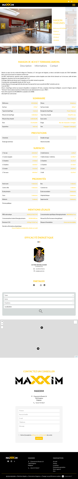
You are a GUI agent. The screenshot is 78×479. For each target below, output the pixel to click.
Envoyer (39, 438)
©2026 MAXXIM (11, 476)
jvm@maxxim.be (40, 271)
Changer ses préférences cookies (51, 476)
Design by (68, 476)
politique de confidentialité (39, 435)
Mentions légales (22, 476)
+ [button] (2, 321)
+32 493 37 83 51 (40, 269)
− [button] (2, 324)
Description (26, 65)
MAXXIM (39, 391)
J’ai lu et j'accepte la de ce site (36, 435)
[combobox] (39, 295)
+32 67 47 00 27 (40, 403)
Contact (54, 65)
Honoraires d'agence (34, 476)
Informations (41, 65)
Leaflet (76, 356)
